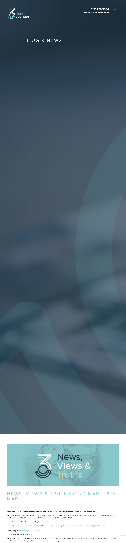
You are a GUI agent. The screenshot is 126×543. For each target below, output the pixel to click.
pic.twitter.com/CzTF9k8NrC (29, 531)
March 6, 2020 (33, 534)
